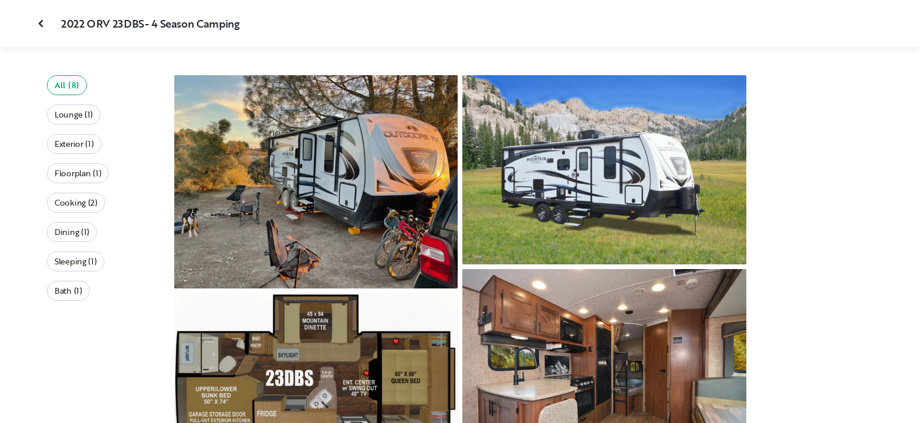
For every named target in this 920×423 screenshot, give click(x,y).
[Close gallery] (42, 23)
